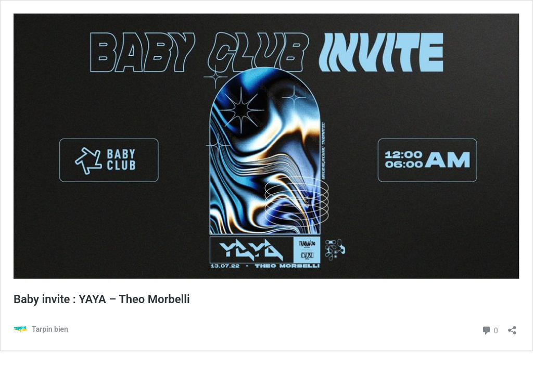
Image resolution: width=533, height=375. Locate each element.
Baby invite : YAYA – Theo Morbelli (102, 299)
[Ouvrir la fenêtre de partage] (512, 327)
